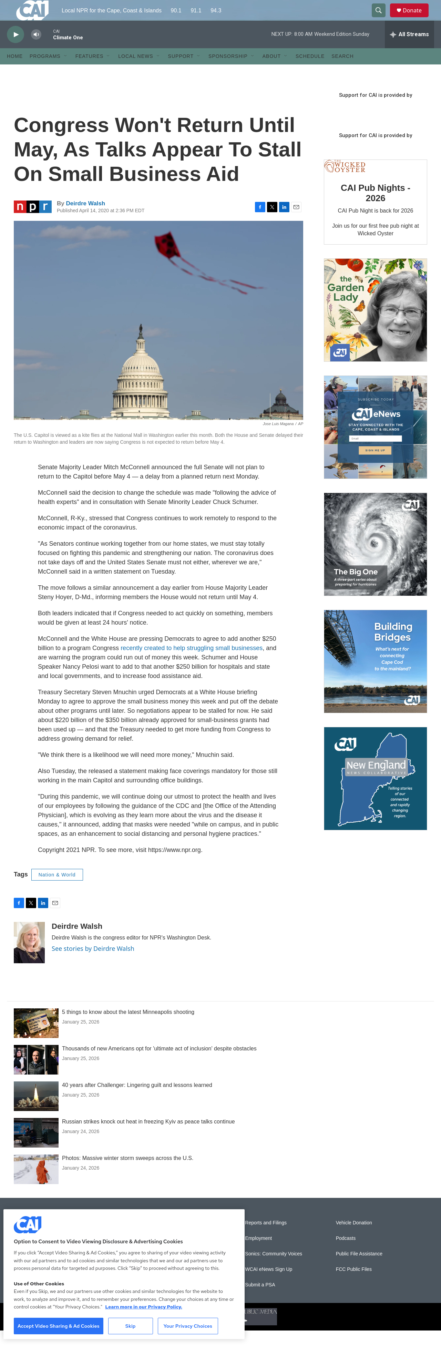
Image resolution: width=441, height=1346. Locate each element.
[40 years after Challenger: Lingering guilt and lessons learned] (36, 1112)
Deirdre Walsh (85, 219)
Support (181, 71)
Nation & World (57, 890)
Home (15, 71)
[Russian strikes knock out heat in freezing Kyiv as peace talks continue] (36, 1148)
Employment (258, 1253)
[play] (15, 50)
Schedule (310, 71)
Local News (135, 71)
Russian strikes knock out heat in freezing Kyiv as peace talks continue (148, 1137)
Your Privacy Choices (187, 1326)
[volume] (36, 50)
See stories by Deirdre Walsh (93, 964)
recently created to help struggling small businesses (192, 663)
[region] (124, 1274)
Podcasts (346, 1253)
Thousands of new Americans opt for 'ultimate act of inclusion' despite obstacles (159, 1064)
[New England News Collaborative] (375, 794)
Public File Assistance (359, 1269)
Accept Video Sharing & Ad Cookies (59, 1326)
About (272, 71)
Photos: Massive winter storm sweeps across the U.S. (127, 1174)
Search (342, 71)
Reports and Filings (266, 1238)
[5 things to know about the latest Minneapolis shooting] (36, 1039)
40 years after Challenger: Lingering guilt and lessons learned (137, 1100)
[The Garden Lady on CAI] (375, 325)
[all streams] (409, 50)
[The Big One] (375, 559)
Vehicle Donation (354, 1238)
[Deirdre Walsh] (29, 958)
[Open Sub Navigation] (66, 71)
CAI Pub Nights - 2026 (375, 208)
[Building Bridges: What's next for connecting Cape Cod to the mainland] (375, 677)
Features (89, 71)
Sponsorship (228, 71)
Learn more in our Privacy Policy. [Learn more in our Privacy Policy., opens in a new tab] (143, 1307)
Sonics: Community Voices (273, 1269)
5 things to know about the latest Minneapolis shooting (128, 1027)
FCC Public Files (354, 1284)
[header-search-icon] (382, 18)
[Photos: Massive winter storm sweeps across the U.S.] (36, 1185)
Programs (45, 71)
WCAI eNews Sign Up (268, 1284)
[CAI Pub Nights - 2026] (344, 181)
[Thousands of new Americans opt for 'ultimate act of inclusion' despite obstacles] (36, 1075)
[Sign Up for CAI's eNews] (375, 442)
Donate (416, 18)
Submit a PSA (260, 1300)
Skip (130, 1326)
